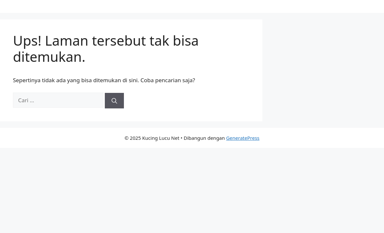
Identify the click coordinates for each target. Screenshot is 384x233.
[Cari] (114, 100)
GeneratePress (242, 138)
